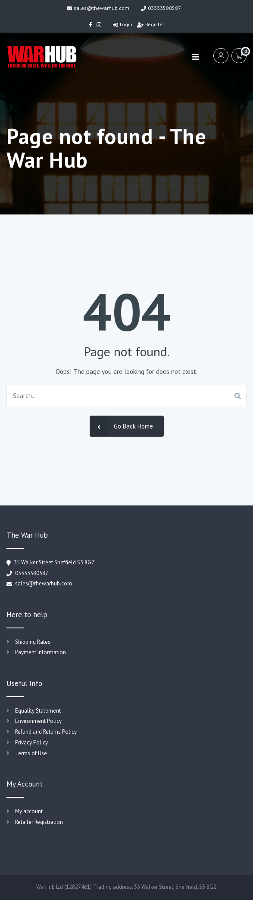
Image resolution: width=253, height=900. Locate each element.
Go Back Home (121, 426)
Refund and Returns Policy (46, 731)
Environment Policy (38, 721)
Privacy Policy (31, 742)
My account (29, 811)
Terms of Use (31, 753)
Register (150, 24)
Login (122, 24)
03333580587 (161, 8)
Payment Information (40, 652)
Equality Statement (38, 710)
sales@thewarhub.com (98, 8)
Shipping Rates (32, 642)
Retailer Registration (39, 822)
